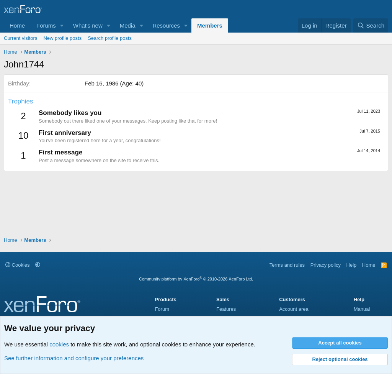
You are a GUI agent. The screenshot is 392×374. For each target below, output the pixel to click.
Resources (166, 25)
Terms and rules (287, 265)
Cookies (17, 265)
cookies (59, 344)
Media (128, 25)
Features (226, 309)
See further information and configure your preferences (74, 358)
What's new (88, 25)
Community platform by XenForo (196, 279)
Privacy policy (325, 265)
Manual (362, 309)
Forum (162, 309)
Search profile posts (110, 38)
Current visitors (20, 38)
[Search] (370, 25)
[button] (62, 25)
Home (17, 25)
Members (209, 25)
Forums (46, 25)
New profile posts (62, 38)
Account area (294, 309)
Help (351, 265)
